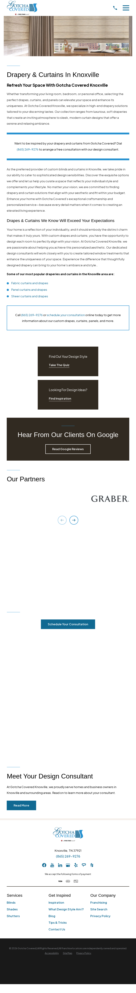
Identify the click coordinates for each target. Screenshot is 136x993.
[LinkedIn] (60, 865)
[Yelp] (76, 865)
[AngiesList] (84, 865)
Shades (12, 909)
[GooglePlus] (68, 865)
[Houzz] (92, 865)
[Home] (22, 8)
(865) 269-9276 (27, 149)
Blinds (11, 902)
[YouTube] (52, 865)
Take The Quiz (59, 365)
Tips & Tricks (58, 922)
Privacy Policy (100, 916)
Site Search (98, 909)
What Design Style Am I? (66, 909)
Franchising (98, 902)
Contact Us (57, 929)
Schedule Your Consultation (68, 624)
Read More (21, 805)
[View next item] (73, 520)
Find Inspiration (60, 398)
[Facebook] (44, 865)
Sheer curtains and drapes (29, 296)
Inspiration (56, 902)
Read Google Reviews (68, 449)
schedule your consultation (66, 315)
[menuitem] (52, 953)
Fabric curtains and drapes (29, 283)
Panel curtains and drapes (29, 289)
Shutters (13, 916)
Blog (52, 916)
